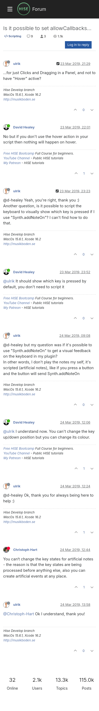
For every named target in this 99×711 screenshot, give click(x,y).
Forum (39, 9)
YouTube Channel (16, 158)
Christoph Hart (25, 550)
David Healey (24, 127)
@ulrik (9, 281)
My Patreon (12, 163)
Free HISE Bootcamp (18, 153)
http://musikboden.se (19, 99)
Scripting (12, 36)
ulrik (16, 64)
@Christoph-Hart (18, 614)
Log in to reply (78, 45)
